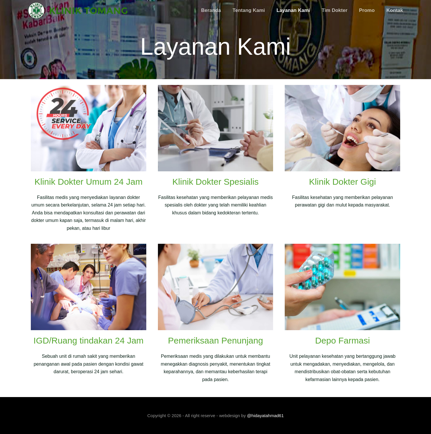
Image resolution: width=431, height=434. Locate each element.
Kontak (394, 10)
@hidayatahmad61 (265, 415)
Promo (367, 10)
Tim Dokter (335, 10)
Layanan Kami (293, 10)
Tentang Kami (249, 10)
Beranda (211, 10)
